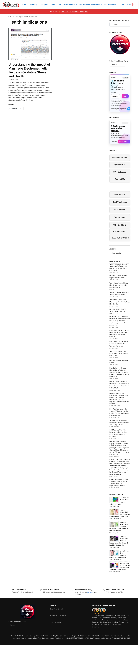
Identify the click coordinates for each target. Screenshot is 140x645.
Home (10, 17)
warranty (90, 592)
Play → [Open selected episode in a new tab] (125, 96)
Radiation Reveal (119, 158)
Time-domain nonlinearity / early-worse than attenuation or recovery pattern (119, 423)
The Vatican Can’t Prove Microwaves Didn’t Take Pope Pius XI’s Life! (119, 302)
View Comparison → (115, 506)
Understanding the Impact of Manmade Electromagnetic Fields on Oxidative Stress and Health (29, 70)
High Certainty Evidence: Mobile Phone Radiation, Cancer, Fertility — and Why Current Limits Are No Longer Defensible (119, 372)
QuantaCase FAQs (115, 33)
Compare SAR (119, 165)
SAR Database (119, 172)
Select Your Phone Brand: (118, 61)
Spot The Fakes (120, 202)
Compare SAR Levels (58, 616)
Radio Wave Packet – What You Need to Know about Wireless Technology (118, 344)
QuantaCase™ (120, 194)
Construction (120, 217)
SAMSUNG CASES (120, 238)
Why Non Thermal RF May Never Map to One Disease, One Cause (118, 353)
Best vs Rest (119, 210)
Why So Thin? (119, 225)
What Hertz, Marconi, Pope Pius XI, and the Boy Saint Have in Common (118, 285)
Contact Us (120, 179)
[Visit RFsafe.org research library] (119, 132)
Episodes (113, 93)
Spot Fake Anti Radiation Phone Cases (74, 12)
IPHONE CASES (120, 232)
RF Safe (26, 636)
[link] (119, 93)
